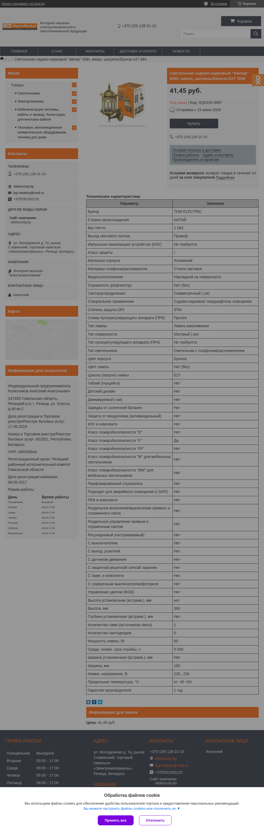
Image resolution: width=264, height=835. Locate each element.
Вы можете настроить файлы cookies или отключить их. (130, 808)
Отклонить (155, 820)
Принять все (116, 820)
